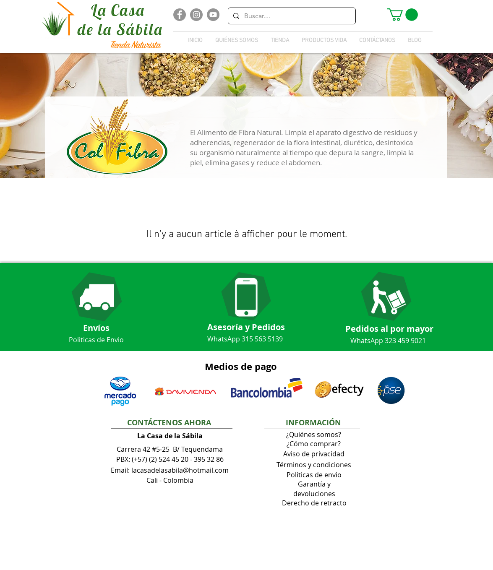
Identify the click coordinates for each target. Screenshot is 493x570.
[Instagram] (196, 14)
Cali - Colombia (169, 480)
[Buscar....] (291, 16)
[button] (402, 14)
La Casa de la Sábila (170, 435)
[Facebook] (179, 14)
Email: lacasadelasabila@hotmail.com (170, 470)
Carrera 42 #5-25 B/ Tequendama (170, 449)
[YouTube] (213, 14)
